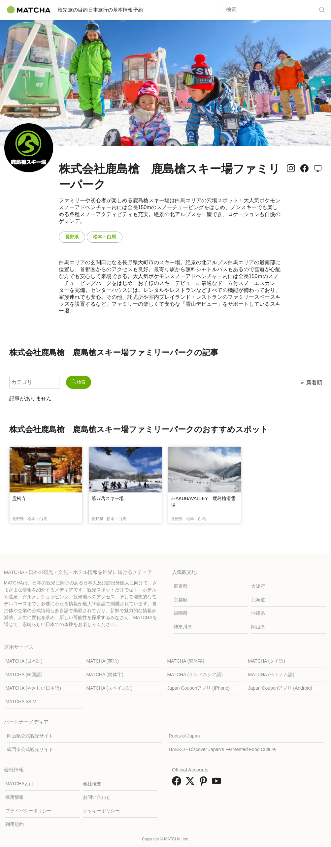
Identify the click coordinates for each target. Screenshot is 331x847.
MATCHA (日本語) (24, 661)
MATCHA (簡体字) (104, 674)
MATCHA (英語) (102, 661)
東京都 (180, 586)
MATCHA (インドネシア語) (195, 674)
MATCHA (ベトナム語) (271, 674)
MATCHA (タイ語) (266, 661)
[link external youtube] (218, 783)
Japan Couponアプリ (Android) (280, 688)
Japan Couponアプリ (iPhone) (198, 688)
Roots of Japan (184, 735)
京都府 (180, 599)
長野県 (72, 236)
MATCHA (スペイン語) (109, 688)
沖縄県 (258, 613)
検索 (79, 382)
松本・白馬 (104, 236)
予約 (174, 10)
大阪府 (258, 586)
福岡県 (180, 613)
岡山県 (258, 626)
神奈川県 (183, 626)
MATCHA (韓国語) (24, 674)
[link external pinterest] (205, 783)
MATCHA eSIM (20, 701)
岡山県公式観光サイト (30, 735)
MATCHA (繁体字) (185, 661)
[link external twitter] (191, 783)
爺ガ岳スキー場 (107, 498)
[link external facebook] (178, 783)
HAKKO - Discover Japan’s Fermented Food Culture (222, 749)
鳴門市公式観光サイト (30, 749)
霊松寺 (19, 498)
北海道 (258, 599)
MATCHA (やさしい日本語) (33, 688)
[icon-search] (322, 10)
